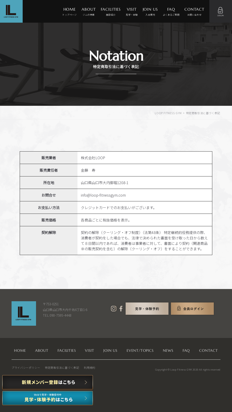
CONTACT (194, 12)
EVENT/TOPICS (140, 350)
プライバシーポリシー (26, 367)
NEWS (168, 350)
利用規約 (89, 367)
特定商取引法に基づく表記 (62, 367)
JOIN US (150, 12)
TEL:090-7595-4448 (57, 315)
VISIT (132, 12)
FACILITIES (111, 12)
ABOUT (89, 12)
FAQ (171, 12)
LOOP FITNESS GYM (168, 113)
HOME (69, 12)
